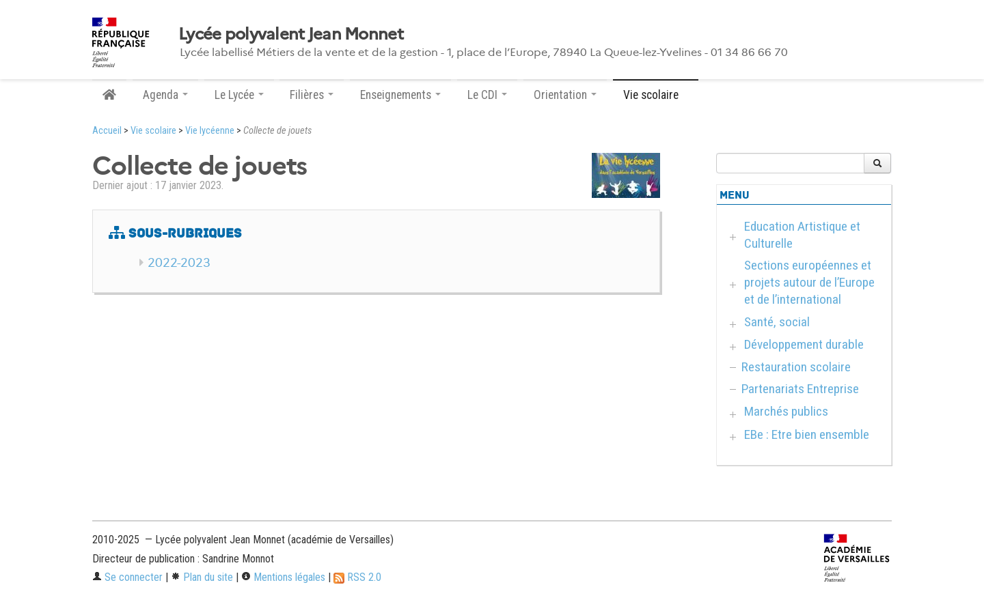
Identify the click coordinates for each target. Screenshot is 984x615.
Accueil (107, 131)
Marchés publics (786, 411)
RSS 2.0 (357, 577)
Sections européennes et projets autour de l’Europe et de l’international (809, 282)
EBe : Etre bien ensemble (806, 434)
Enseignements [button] (400, 95)
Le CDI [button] (487, 95)
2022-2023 (179, 262)
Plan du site (202, 577)
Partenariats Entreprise (800, 389)
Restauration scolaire (796, 367)
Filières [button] (311, 95)
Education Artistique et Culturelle (802, 234)
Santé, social (777, 322)
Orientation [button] (565, 95)
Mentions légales (283, 577)
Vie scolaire (153, 131)
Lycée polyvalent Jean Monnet (290, 34)
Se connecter (127, 577)
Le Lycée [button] (239, 95)
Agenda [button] (165, 95)
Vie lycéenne (209, 131)
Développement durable (804, 344)
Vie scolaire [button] (655, 95)
